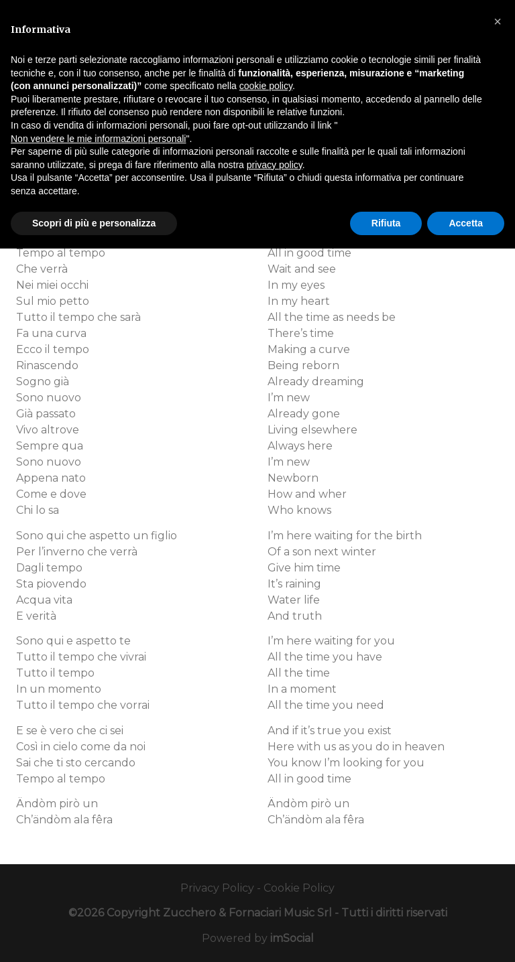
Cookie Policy (299, 888)
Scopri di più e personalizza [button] (94, 223)
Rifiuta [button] (386, 223)
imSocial (292, 938)
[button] (497, 21)
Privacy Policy (217, 888)
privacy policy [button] (274, 164)
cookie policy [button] (265, 85)
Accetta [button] (466, 223)
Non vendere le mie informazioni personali (98, 138)
